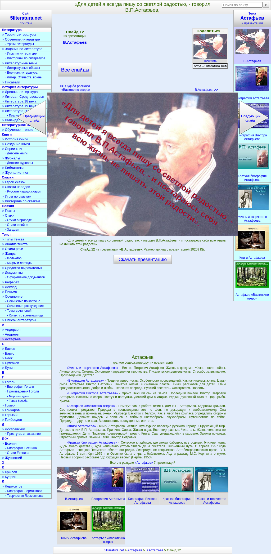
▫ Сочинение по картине (22, 301)
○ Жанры (9, 254)
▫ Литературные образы (22, 68)
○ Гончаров (11, 410)
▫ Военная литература (21, 72)
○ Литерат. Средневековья (23, 97)
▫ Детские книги (16, 153)
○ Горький (9, 415)
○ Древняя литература (20, 92)
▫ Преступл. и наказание (23, 434)
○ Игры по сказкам (16, 196)
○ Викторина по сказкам (21, 201)
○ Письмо (9, 292)
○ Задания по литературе (22, 49)
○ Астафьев (11, 339)
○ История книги (15, 139)
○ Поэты (8, 211)
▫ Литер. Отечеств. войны (23, 77)
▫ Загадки (12, 229)
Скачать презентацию (143, 259)
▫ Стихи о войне (16, 225)
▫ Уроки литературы (19, 44)
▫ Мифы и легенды (18, 263)
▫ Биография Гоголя (19, 386)
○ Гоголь (8, 382)
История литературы (20, 87)
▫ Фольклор (13, 258)
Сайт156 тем (26, 18)
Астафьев (135, 550)
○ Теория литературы (19, 35)
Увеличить (210, 59)
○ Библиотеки (13, 168)
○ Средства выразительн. (22, 268)
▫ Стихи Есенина (17, 453)
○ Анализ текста (15, 244)
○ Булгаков (10, 363)
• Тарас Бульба (17, 400)
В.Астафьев (75, 43)
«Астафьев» (144, 462)
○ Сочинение (12, 296)
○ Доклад (9, 287)
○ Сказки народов (16, 187)
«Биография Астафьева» (85, 380)
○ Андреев (10, 334)
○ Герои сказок (13, 182)
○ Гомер (8, 405)
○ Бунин (8, 368)
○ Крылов (9, 472)
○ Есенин (9, 443)
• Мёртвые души (18, 396)
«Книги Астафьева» (81, 426)
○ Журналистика (15, 173)
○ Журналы (11, 158)
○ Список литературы (19, 320)
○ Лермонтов (12, 486)
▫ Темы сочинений (18, 310)
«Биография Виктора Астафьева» (92, 393)
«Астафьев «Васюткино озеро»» (91, 406)
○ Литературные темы (19, 63)
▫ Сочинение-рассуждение (24, 306)
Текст (6, 234)
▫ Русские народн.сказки (22, 191)
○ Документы (12, 273)
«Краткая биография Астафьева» (92, 442)
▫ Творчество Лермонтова (24, 496)
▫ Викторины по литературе (25, 58)
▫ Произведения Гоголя (22, 391)
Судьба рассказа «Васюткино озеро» (75, 88)
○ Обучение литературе (21, 39)
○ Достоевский (13, 429)
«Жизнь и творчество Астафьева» (93, 368)
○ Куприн (9, 477)
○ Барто (8, 353)
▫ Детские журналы (19, 163)
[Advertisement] (142, 54)
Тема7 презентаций (252, 18)
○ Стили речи (12, 249)
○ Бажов (8, 349)
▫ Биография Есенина (21, 448)
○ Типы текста (13, 239)
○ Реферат (10, 282)
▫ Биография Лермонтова (23, 491)
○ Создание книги (16, 144)
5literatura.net (114, 550)
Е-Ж (5, 439)
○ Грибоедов (12, 420)
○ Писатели (11, 82)
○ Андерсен (11, 330)
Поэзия (8, 206)
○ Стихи (8, 215)
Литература (12, 30)
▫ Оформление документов (25, 277)
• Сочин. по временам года (25, 315)
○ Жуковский (12, 458)
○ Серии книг (12, 149)
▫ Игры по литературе (21, 53)
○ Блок (7, 358)
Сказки (7, 177)
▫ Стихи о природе (18, 220)
